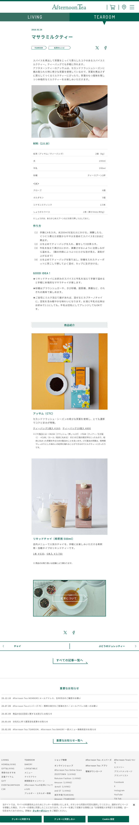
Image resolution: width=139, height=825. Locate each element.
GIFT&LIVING (7, 768)
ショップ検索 (60, 759)
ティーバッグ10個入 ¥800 (77, 428)
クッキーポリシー (41, 810)
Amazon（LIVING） (63, 782)
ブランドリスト (121, 775)
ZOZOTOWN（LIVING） (65, 774)
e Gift (27, 789)
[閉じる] (133, 804)
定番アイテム (7, 776)
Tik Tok (117, 798)
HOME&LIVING (8, 764)
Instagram (119, 790)
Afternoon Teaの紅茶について (39, 785)
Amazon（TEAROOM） (65, 799)
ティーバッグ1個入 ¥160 (46, 428)
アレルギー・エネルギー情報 (38, 793)
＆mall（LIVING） (63, 786)
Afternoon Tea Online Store (68, 770)
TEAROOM (30, 759)
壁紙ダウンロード (94, 771)
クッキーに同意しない (64, 819)
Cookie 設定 (108, 819)
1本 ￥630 (38, 553)
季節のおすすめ (8, 772)
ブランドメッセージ (123, 771)
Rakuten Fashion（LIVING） (68, 778)
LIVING (5, 759)
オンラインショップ (63, 765)
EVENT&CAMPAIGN (10, 785)
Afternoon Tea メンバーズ (99, 759)
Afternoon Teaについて (124, 761)
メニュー (29, 772)
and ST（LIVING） (63, 790)
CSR (3, 789)
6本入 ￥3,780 (55, 553)
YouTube (118, 794)
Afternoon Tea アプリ (96, 765)
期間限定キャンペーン (35, 780)
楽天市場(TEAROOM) (64, 794)
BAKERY (28, 764)
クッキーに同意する (21, 819)
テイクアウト (31, 776)
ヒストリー (119, 767)
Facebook (119, 782)
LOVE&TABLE (31, 768)
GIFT (3, 780)
